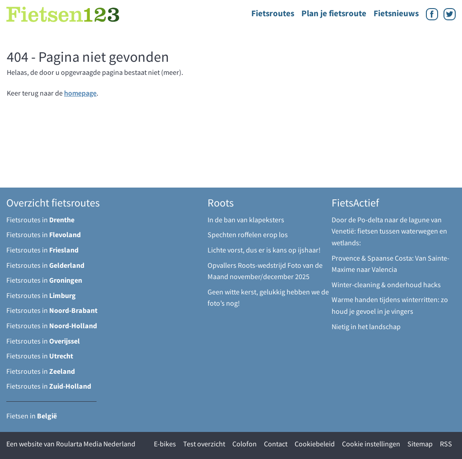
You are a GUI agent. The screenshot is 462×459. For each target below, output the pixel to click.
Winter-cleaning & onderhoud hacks (386, 284)
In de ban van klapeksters (246, 219)
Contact (275, 443)
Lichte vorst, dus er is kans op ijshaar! (264, 249)
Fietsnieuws (396, 13)
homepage (80, 92)
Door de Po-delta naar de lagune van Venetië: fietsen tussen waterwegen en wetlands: (389, 231)
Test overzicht (204, 443)
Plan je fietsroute (333, 13)
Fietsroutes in (40, 219)
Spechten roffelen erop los (248, 234)
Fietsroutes (272, 13)
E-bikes (165, 443)
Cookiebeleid (315, 443)
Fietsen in (31, 415)
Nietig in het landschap (366, 326)
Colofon (244, 443)
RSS (446, 443)
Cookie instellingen (371, 443)
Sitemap (420, 443)
